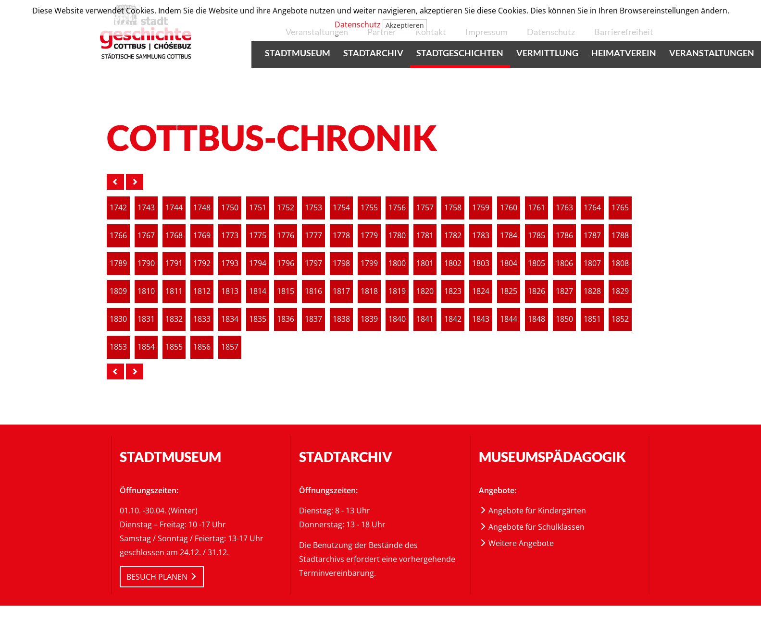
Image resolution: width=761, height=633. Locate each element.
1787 (592, 235)
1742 (118, 207)
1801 (425, 263)
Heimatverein (623, 53)
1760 (508, 207)
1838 (341, 319)
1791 (174, 263)
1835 (257, 319)
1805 (536, 263)
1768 (174, 235)
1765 (620, 207)
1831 (146, 319)
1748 (202, 207)
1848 (536, 319)
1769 (202, 235)
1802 (453, 263)
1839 (369, 319)
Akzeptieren (405, 25)
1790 (146, 263)
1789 (118, 263)
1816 (313, 291)
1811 (174, 291)
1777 (313, 235)
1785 (536, 235)
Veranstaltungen (711, 53)
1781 (425, 235)
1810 (146, 291)
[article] (118, 207)
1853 (118, 347)
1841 (425, 319)
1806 (564, 263)
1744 (174, 207)
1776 (285, 235)
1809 (118, 291)
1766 (118, 235)
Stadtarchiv (373, 53)
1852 (620, 319)
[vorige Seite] (115, 182)
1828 (592, 291)
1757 (425, 207)
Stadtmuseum (297, 53)
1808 (620, 263)
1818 (369, 291)
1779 (369, 235)
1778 (341, 235)
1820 (425, 291)
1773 (229, 235)
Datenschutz (358, 24)
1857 (229, 347)
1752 (285, 207)
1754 (341, 207)
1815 (285, 291)
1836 (285, 319)
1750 (229, 207)
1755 (369, 207)
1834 (229, 319)
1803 (480, 263)
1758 (453, 207)
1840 (397, 319)
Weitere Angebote (516, 543)
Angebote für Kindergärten (532, 510)
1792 (202, 263)
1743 (146, 207)
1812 (202, 291)
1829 (620, 291)
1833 (202, 319)
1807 (592, 263)
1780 (397, 235)
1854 (146, 347)
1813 (229, 291)
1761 (536, 207)
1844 (508, 319)
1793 (229, 263)
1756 (397, 207)
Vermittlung (547, 53)
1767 (146, 235)
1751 (257, 207)
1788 (620, 235)
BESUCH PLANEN (161, 577)
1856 (202, 347)
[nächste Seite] (134, 182)
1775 (257, 235)
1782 (453, 235)
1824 (480, 291)
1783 (480, 235)
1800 (397, 263)
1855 (174, 347)
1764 (592, 207)
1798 (341, 263)
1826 (536, 291)
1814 (257, 291)
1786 (564, 235)
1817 (341, 291)
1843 (480, 319)
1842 (453, 319)
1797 (313, 263)
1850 (564, 319)
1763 (564, 207)
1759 (480, 207)
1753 (313, 207)
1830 (118, 319)
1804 (508, 263)
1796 (285, 263)
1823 (453, 291)
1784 (508, 235)
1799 (369, 263)
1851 (592, 319)
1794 (257, 263)
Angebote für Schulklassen (532, 527)
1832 (174, 319)
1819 (397, 291)
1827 (564, 291)
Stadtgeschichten (459, 53)
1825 (508, 291)
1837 (313, 319)
